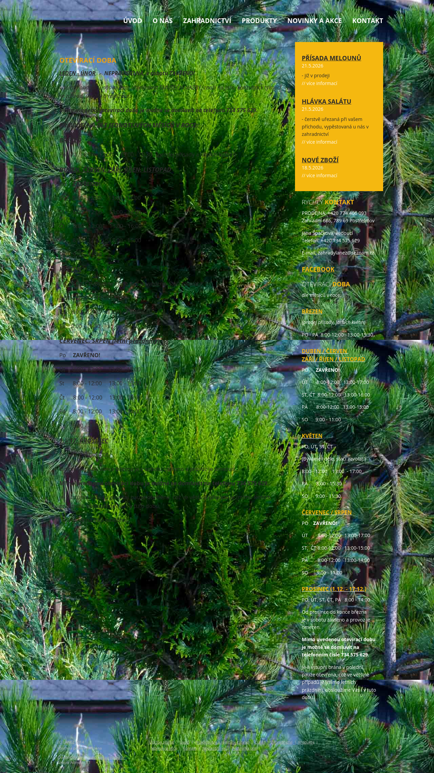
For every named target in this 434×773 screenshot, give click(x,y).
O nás (163, 20)
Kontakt (367, 20)
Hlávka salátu (326, 101)
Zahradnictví (207, 20)
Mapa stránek (214, 748)
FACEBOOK (318, 269)
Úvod (132, 20)
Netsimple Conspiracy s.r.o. (101, 757)
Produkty (259, 20)
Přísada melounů (331, 58)
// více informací (319, 83)
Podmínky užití (245, 748)
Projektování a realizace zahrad (222, 742)
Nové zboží (320, 160)
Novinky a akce (314, 20)
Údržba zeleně (161, 742)
